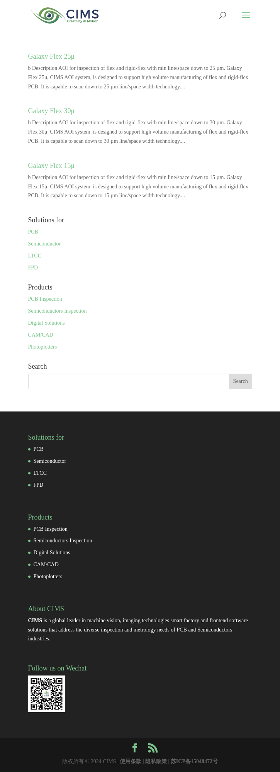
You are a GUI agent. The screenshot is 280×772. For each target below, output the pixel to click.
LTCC (35, 256)
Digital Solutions (46, 323)
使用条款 (130, 761)
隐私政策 (156, 761)
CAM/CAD (40, 335)
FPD (33, 268)
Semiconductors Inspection (57, 311)
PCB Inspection (45, 299)
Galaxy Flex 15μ (51, 165)
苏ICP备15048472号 (194, 761)
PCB (33, 232)
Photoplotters (42, 347)
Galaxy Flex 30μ (51, 111)
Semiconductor (44, 244)
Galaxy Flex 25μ (51, 56)
